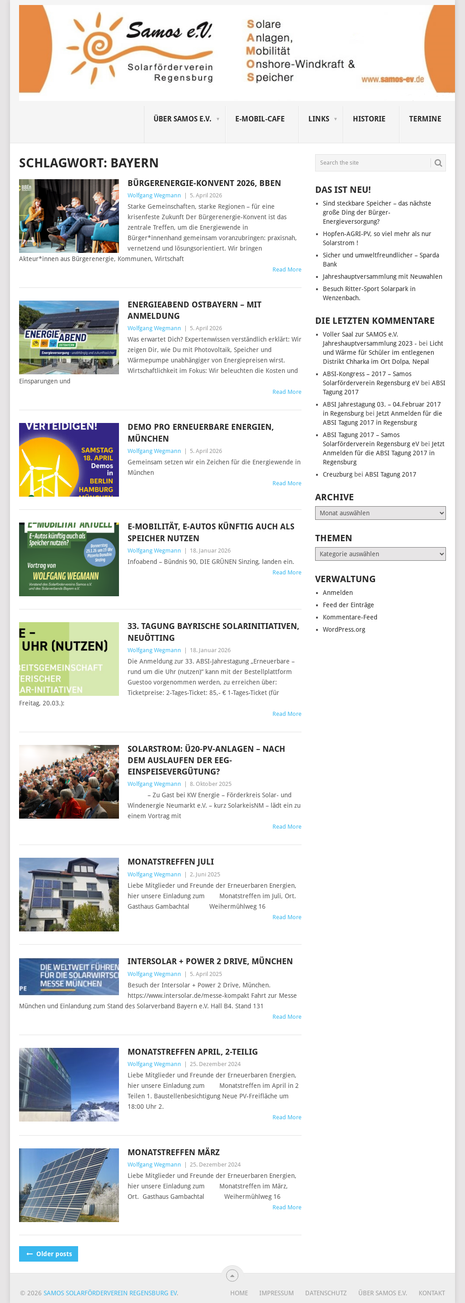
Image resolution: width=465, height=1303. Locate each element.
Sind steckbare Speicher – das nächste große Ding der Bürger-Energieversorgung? (377, 212)
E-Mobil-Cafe (260, 119)
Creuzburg (337, 474)
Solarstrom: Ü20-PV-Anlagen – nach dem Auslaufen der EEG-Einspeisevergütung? (206, 760)
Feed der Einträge (348, 605)
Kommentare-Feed (350, 617)
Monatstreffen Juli (171, 861)
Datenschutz (326, 1293)
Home (239, 1293)
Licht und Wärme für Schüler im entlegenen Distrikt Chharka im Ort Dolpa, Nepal (383, 352)
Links (318, 119)
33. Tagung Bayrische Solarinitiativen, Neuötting (213, 631)
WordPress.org (344, 629)
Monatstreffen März (174, 1152)
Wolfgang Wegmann (154, 195)
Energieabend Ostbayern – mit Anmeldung (195, 310)
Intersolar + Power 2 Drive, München (210, 961)
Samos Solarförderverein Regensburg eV (110, 1293)
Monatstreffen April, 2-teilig (193, 1051)
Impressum (276, 1293)
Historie (369, 119)
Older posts (48, 1254)
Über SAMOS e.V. (182, 119)
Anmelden (338, 592)
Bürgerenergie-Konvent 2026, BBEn (204, 183)
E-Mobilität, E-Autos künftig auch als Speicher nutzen (211, 532)
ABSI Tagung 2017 (390, 474)
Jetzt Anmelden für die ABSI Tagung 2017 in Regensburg (384, 453)
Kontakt (432, 1293)
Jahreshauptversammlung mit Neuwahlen (382, 276)
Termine (425, 119)
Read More (287, 269)
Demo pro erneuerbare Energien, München (201, 432)
